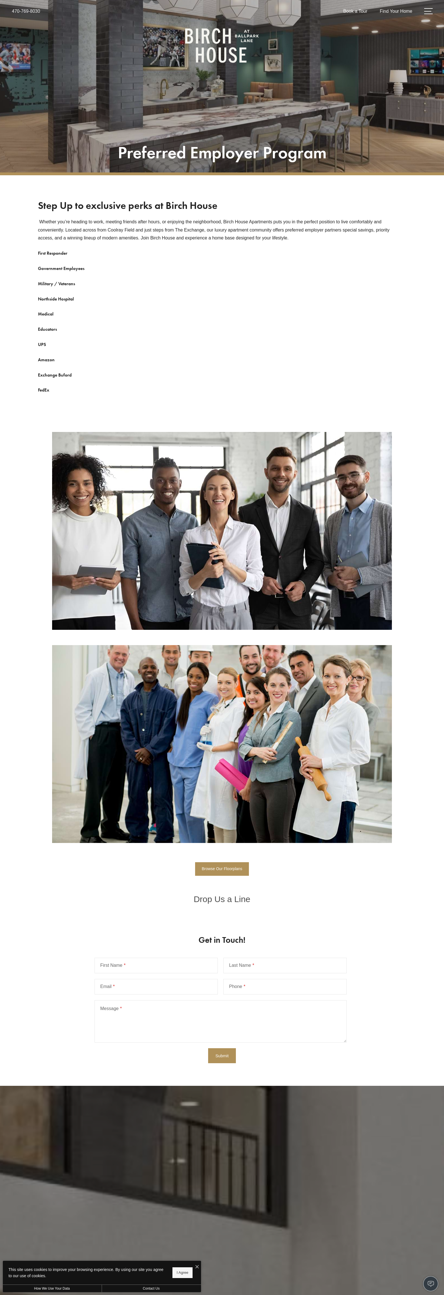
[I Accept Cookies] (197, 1267)
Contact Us (151, 1288)
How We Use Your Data (52, 1288)
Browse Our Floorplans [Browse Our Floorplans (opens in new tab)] (222, 868)
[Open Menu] (428, 11)
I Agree (182, 1272)
